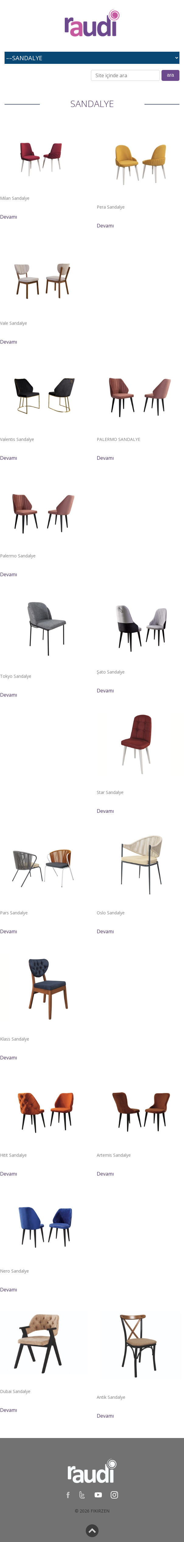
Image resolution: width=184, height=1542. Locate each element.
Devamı (8, 216)
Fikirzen (100, 1511)
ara (170, 75)
